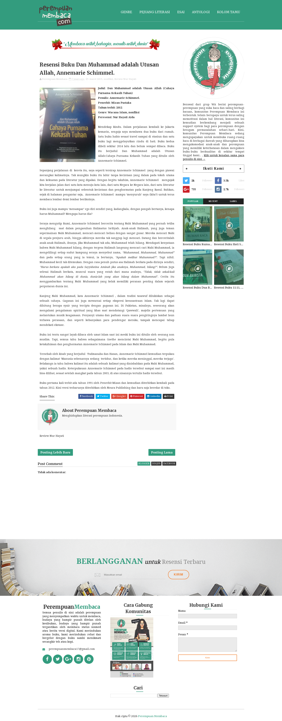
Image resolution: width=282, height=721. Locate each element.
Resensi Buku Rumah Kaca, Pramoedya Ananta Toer (197, 244)
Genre (126, 12)
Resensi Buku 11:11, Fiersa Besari (228, 287)
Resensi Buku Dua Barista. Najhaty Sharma (197, 287)
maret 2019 (95, 79)
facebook (169, 463)
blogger (143, 463)
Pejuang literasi (155, 12)
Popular (193, 201)
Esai (181, 12)
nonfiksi (108, 79)
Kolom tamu (228, 12)
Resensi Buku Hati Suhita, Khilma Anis (228, 244)
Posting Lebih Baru (55, 452)
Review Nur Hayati (125, 79)
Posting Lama (162, 452)
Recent (213, 201)
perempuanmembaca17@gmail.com (72, 648)
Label (233, 201)
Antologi (201, 12)
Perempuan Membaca (152, 716)
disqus (156, 463)
